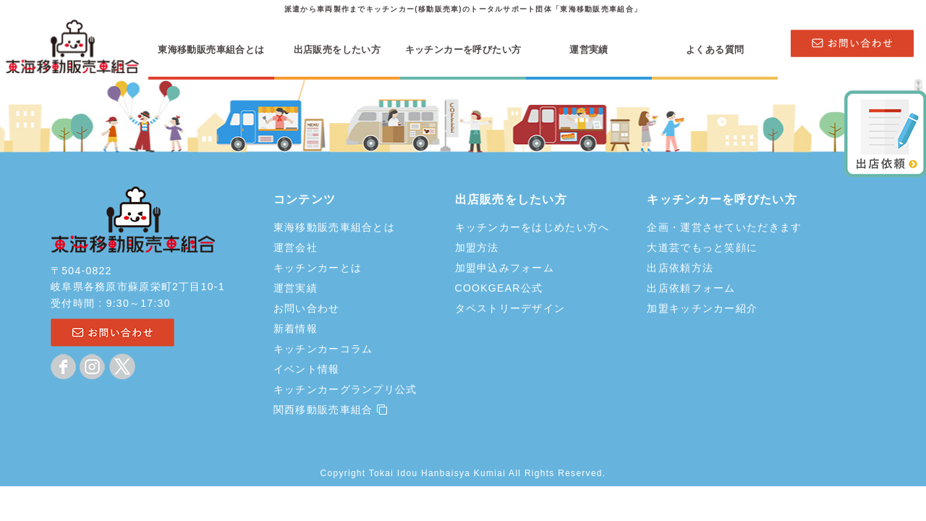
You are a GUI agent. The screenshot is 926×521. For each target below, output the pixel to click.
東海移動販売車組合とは (211, 49)
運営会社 (295, 247)
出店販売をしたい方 (337, 49)
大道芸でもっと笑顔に (702, 247)
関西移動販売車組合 (330, 409)
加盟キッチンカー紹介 (702, 308)
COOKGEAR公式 (499, 288)
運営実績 (588, 49)
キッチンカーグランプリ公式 (345, 389)
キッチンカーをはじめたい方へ (532, 227)
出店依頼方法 (680, 268)
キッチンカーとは (317, 268)
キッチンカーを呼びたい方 (463, 49)
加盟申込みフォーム (505, 268)
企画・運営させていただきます (724, 227)
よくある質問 (715, 49)
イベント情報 (306, 369)
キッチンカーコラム (323, 349)
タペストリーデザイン (510, 308)
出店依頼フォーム (691, 288)
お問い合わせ (306, 308)
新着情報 (295, 328)
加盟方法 (477, 247)
